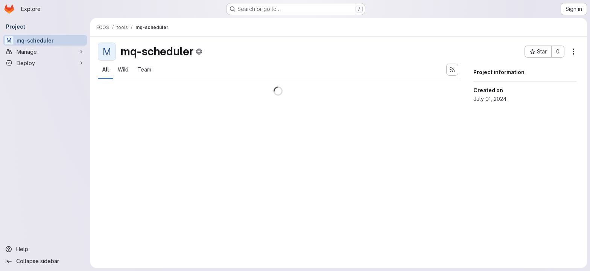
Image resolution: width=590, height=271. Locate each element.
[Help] (45, 249)
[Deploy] (45, 63)
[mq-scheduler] (45, 40)
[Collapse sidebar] (45, 261)
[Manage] (45, 51)
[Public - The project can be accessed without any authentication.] (199, 52)
